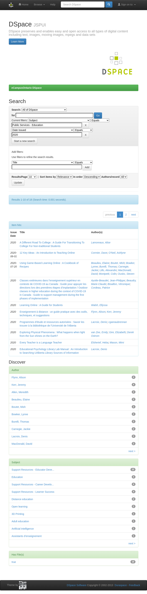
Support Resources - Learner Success (33, 491)
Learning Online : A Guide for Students (41, 305)
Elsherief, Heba (99, 342)
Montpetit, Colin (107, 273)
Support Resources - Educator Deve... (33, 469)
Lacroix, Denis (99, 322)
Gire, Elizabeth (117, 332)
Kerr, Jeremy (114, 311)
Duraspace (121, 585)
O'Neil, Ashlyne (117, 252)
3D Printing (18, 514)
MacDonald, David (22, 443)
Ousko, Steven (126, 273)
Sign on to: (127, 4)
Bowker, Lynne (20, 414)
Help (52, 4)
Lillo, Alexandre (108, 270)
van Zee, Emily (99, 332)
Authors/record (110, 176)
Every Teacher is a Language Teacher (41, 342)
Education (17, 477)
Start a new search (24, 141)
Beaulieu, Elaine (100, 263)
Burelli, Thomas (108, 266)
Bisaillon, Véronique (119, 284)
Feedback (134, 585)
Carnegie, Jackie (21, 429)
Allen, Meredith (20, 392)
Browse (39, 4)
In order (78, 176)
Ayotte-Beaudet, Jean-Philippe (108, 280)
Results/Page (20, 176)
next (133, 214)
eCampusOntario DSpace (27, 87)
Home (23, 4)
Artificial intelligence (23, 528)
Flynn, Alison (98, 311)
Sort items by (48, 176)
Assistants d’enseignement (27, 536)
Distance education (22, 499)
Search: (16, 109)
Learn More (17, 41)
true (14, 562)
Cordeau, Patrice (100, 287)
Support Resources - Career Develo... (33, 484)
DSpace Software (76, 585)
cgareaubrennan (117, 322)
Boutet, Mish (118, 263)
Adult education (20, 521)
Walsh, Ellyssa (99, 305)
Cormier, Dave (99, 252)
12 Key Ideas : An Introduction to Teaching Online (47, 252)
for (13, 115)
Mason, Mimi (117, 342)
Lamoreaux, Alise (100, 242)
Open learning (20, 506)
